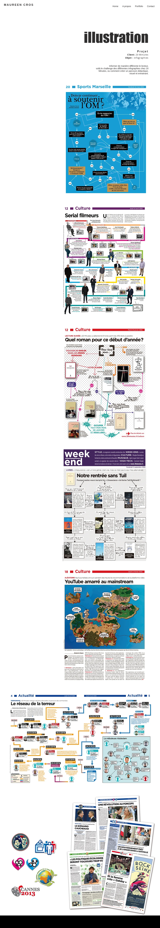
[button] (139, 5)
